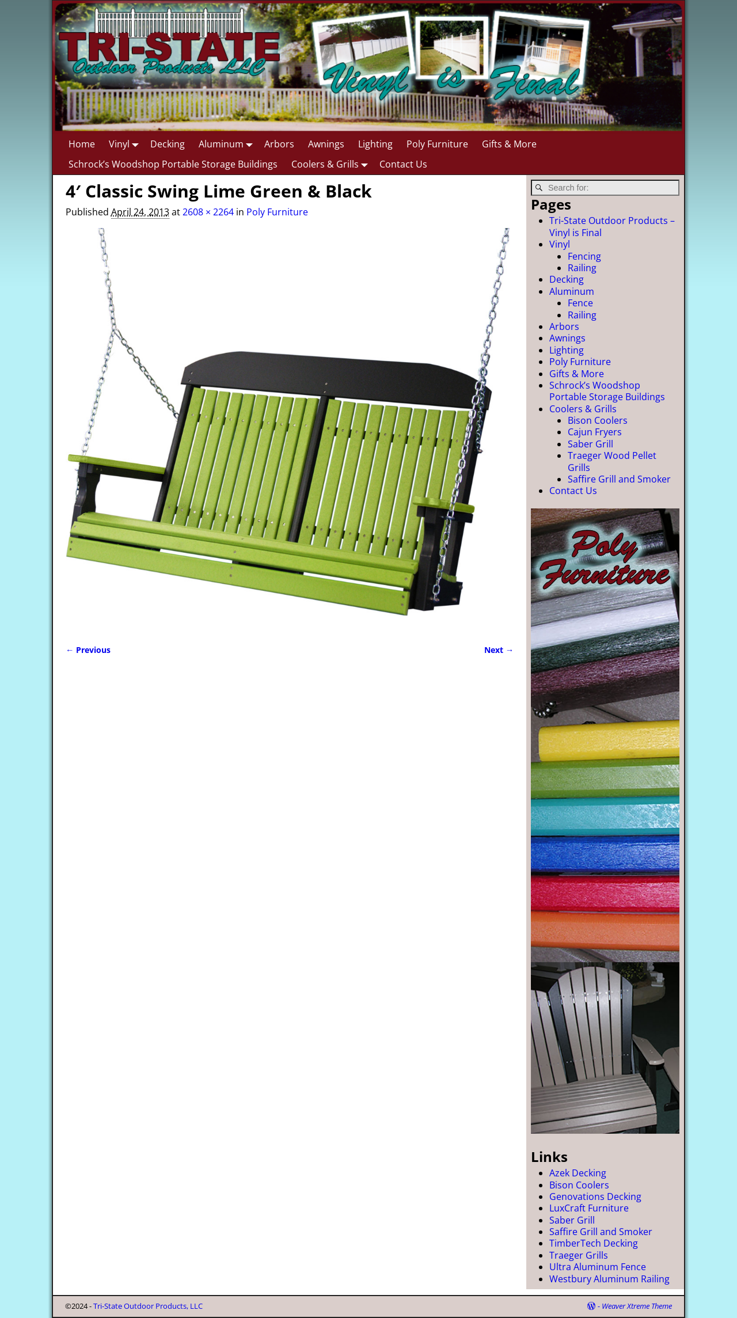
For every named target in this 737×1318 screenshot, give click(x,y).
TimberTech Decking (593, 1243)
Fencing (584, 256)
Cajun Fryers (595, 432)
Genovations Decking (595, 1196)
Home (82, 144)
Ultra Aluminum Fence (597, 1266)
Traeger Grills (578, 1255)
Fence (580, 303)
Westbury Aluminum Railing (609, 1279)
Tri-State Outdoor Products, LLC (148, 1306)
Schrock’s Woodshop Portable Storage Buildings (173, 164)
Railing (582, 267)
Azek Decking (577, 1173)
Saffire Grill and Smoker (619, 479)
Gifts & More (509, 144)
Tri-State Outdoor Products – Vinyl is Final (612, 226)
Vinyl (126, 144)
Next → (499, 649)
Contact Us (403, 164)
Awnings (326, 144)
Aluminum (228, 144)
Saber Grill (590, 444)
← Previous (88, 649)
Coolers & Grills (332, 164)
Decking (167, 144)
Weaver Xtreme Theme (637, 1306)
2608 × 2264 (208, 212)
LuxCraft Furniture (589, 1208)
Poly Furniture (437, 144)
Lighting (375, 144)
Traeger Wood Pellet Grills (612, 461)
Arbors (279, 144)
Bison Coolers (598, 420)
